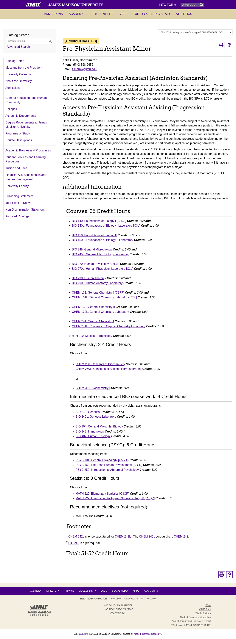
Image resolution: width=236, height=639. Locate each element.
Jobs (104, 591)
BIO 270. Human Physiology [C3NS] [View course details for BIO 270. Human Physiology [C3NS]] (95, 263)
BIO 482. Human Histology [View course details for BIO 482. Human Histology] (93, 436)
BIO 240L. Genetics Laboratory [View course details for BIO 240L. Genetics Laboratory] (96, 416)
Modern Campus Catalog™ (147, 634)
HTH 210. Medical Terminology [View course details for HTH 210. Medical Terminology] (92, 335)
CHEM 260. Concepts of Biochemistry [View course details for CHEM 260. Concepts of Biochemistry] (100, 364)
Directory (53, 591)
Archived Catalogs (17, 216)
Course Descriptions (18, 140)
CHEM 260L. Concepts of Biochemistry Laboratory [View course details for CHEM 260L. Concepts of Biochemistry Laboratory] (109, 368)
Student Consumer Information (195, 617)
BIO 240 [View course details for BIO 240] (73, 543)
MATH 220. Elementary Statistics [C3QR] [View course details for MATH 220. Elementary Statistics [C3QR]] (102, 493)
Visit (123, 13)
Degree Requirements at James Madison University (26, 125)
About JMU (115, 598)
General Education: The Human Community (26, 100)
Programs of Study (17, 133)
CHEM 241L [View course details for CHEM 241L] (123, 536)
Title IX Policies (203, 613)
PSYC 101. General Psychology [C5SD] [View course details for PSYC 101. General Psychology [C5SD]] (102, 460)
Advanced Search (18, 46)
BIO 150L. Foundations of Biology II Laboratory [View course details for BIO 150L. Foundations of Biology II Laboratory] (102, 240)
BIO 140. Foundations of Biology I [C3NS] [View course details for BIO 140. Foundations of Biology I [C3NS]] (99, 221)
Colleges (11, 109)
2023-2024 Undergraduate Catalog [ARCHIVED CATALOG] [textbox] (191, 32)
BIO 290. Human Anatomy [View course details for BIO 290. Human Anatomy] (89, 278)
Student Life (103, 13)
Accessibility (87, 591)
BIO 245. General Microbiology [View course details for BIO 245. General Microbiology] (92, 249)
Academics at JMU (133, 598)
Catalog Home (14, 60)
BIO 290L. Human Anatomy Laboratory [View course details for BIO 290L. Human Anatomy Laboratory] (97, 283)
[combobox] (195, 32)
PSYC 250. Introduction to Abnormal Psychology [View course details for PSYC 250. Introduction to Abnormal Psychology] (107, 469)
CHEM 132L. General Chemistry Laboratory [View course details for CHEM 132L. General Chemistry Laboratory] (100, 311)
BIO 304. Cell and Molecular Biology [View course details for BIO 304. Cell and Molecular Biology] (99, 426)
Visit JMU (151, 598)
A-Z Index (35, 591)
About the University (18, 81)
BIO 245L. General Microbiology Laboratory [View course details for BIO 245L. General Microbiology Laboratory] (100, 254)
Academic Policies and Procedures (28, 150)
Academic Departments (20, 115)
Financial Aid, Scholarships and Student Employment (25, 177)
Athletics (184, 13)
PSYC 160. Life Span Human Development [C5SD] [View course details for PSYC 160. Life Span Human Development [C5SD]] (109, 464)
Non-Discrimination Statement (24, 209)
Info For (168, 4)
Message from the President (23, 67)
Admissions (53, 13)
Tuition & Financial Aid (151, 13)
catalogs (81, 634)
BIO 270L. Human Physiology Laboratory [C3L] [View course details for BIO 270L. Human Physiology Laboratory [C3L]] (102, 268)
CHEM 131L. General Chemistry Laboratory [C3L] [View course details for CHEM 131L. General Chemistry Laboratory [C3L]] (104, 297)
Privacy (69, 591)
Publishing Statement (19, 196)
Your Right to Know (17, 202)
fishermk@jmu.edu (84, 69)
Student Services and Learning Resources (25, 159)
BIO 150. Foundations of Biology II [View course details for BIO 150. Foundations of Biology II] (94, 235)
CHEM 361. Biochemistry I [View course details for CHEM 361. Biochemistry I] (93, 388)
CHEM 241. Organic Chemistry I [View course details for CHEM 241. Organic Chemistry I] (93, 321)
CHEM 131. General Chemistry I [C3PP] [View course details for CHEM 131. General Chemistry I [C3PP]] (98, 292)
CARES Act (205, 609)
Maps (136, 591)
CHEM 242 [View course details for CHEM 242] (181, 536)
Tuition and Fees (16, 168)
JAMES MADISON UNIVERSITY (194, 625)
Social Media (120, 591)
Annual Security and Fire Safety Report (191, 621)
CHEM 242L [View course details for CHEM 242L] (76, 536)
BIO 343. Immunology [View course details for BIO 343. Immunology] (90, 431)
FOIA (208, 605)
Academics (77, 13)
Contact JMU (118, 613)
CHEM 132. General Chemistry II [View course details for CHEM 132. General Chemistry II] (93, 306)
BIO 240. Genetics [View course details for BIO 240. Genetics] (88, 412)
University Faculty (17, 186)
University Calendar (18, 74)
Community (151, 591)
